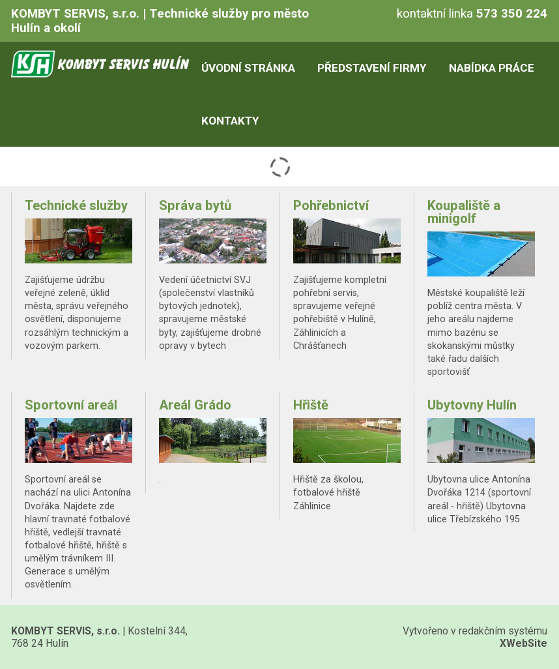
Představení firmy (371, 67)
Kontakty (230, 120)
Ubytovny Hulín (472, 405)
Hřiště (310, 405)
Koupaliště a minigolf (463, 212)
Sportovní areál (71, 405)
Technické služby (76, 205)
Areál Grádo (195, 405)
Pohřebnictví (331, 205)
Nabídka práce (491, 67)
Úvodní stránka (248, 67)
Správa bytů (195, 205)
